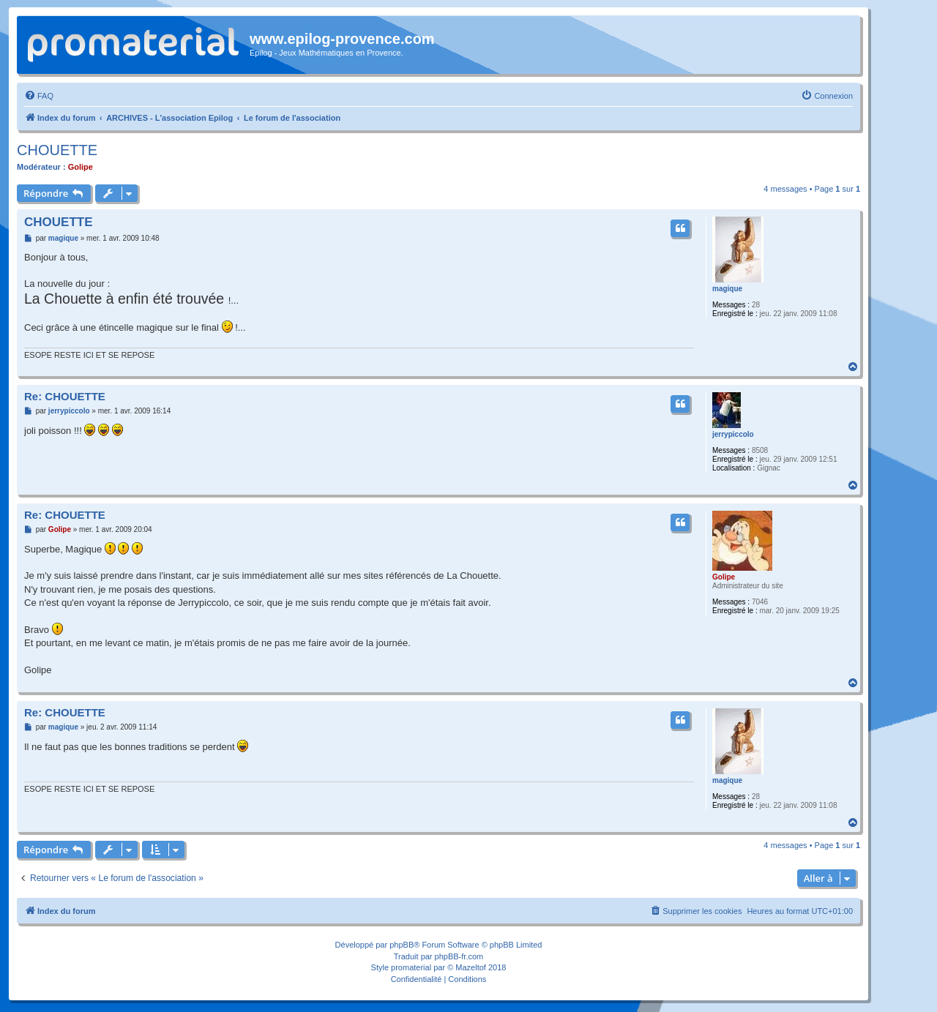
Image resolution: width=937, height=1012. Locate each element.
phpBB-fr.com (459, 956)
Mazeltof (470, 967)
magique (727, 289)
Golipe (80, 166)
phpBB (401, 944)
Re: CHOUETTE (64, 396)
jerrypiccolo (733, 434)
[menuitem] (38, 96)
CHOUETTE (57, 150)
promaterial (411, 967)
